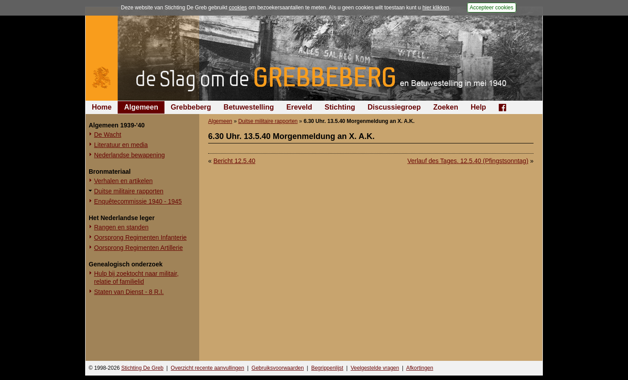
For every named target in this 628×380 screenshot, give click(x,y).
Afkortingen (419, 368)
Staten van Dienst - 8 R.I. (129, 291)
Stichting (339, 107)
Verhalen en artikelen (123, 180)
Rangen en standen (121, 227)
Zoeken (445, 107)
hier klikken (436, 7)
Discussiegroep (394, 107)
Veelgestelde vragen (375, 368)
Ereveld (299, 107)
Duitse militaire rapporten (129, 191)
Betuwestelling (249, 107)
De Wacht (107, 134)
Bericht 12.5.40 (234, 160)
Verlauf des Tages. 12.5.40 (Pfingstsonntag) (467, 160)
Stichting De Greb (142, 368)
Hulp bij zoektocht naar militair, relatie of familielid (136, 277)
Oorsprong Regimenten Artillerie (138, 247)
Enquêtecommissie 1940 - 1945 (138, 201)
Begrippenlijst (327, 368)
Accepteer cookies (491, 7)
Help (478, 107)
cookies (238, 7)
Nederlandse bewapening (129, 155)
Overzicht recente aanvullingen (207, 368)
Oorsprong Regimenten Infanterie (140, 237)
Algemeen (141, 107)
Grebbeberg (191, 107)
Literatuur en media (121, 144)
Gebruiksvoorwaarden (277, 368)
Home (101, 107)
